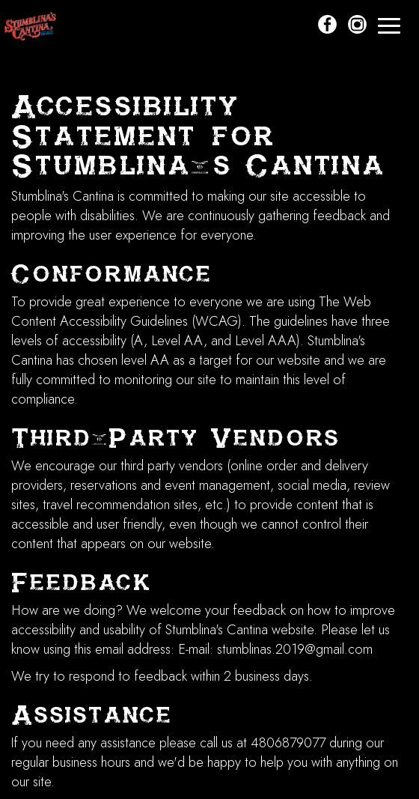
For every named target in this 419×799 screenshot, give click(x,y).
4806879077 (288, 743)
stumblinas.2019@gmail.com (295, 649)
